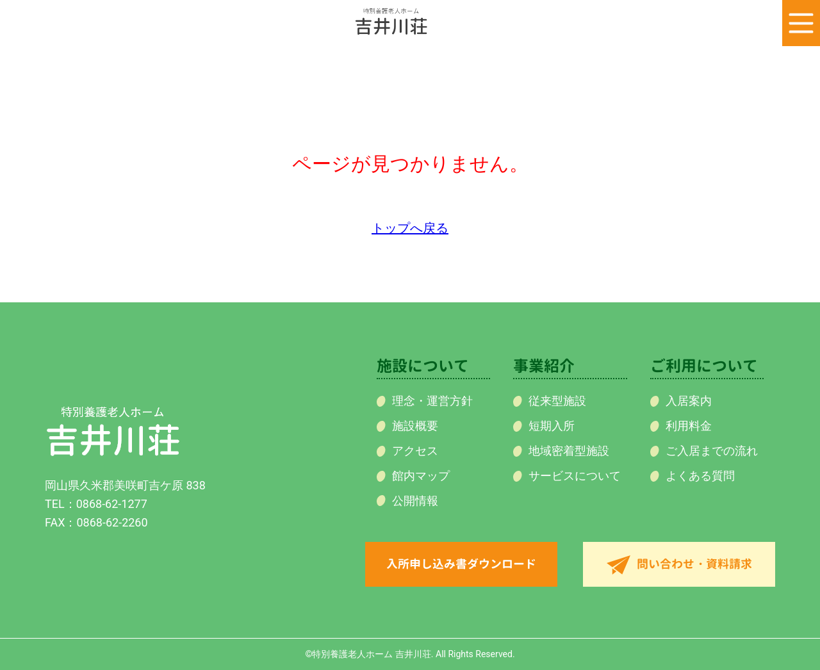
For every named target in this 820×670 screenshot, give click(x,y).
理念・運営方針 (432, 400)
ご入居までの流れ (712, 450)
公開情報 (415, 500)
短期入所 (552, 425)
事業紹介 (544, 366)
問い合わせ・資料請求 (694, 564)
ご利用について (704, 366)
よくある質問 (700, 475)
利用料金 (689, 425)
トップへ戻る (410, 228)
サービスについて (575, 475)
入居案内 (689, 400)
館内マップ (421, 475)
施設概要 (415, 425)
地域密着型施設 (569, 450)
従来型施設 (557, 400)
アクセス (415, 450)
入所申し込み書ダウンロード (461, 564)
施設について (423, 366)
